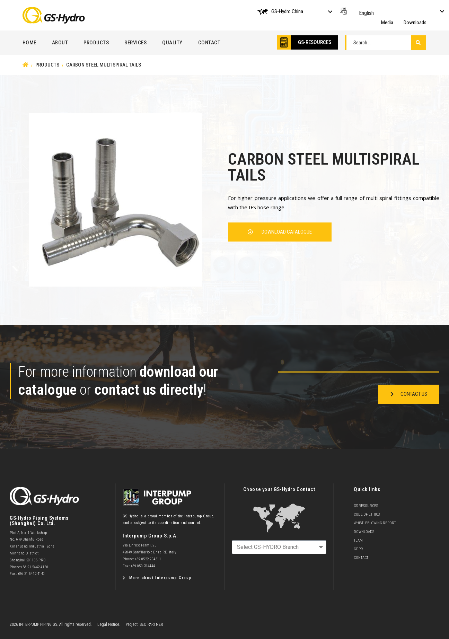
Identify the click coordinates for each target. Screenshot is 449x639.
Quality (172, 43)
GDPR (358, 549)
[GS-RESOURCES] (284, 42)
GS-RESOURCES (314, 42)
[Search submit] (418, 42)
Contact (209, 43)
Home (29, 43)
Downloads (415, 22)
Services (135, 43)
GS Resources (366, 506)
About (60, 43)
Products (96, 43)
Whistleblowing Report (375, 523)
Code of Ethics (367, 514)
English (366, 13)
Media (387, 22)
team (358, 540)
